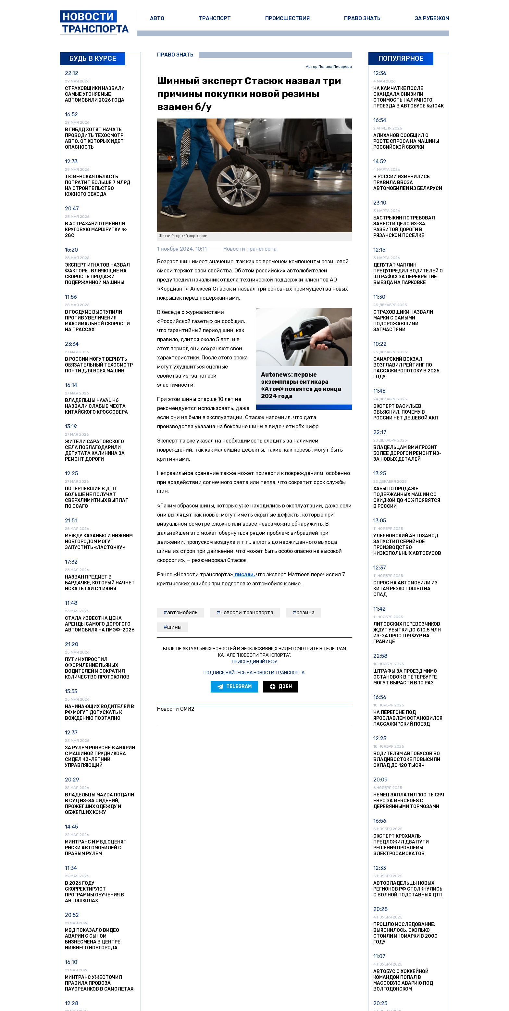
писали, (244, 574)
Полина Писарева (335, 67)
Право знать (362, 18)
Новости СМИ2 (175, 709)
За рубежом (432, 18)
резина (305, 612)
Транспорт (215, 18)
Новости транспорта (246, 612)
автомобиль (182, 612)
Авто (157, 18)
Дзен (280, 686)
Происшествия (287, 18)
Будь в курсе (92, 58)
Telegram (234, 686)
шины (174, 627)
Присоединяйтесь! (254, 662)
